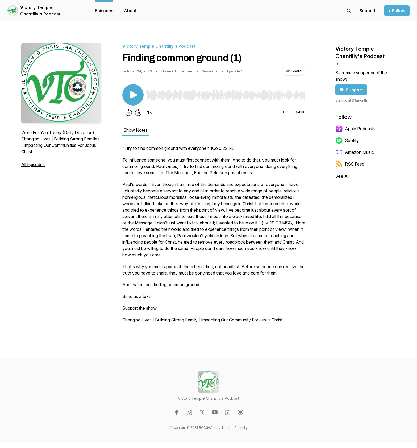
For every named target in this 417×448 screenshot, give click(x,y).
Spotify (347, 140)
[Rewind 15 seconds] (128, 112)
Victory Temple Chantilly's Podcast (40, 11)
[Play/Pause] (133, 95)
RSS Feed (349, 164)
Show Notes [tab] (135, 130)
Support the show (139, 308)
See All (342, 176)
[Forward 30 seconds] (138, 112)
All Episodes (33, 164)
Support (351, 89)
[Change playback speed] (149, 112)
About (130, 10)
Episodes (104, 10)
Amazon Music (354, 152)
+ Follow (396, 10)
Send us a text (136, 296)
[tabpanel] (213, 236)
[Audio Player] (225, 94)
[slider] (225, 95)
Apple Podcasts (355, 128)
